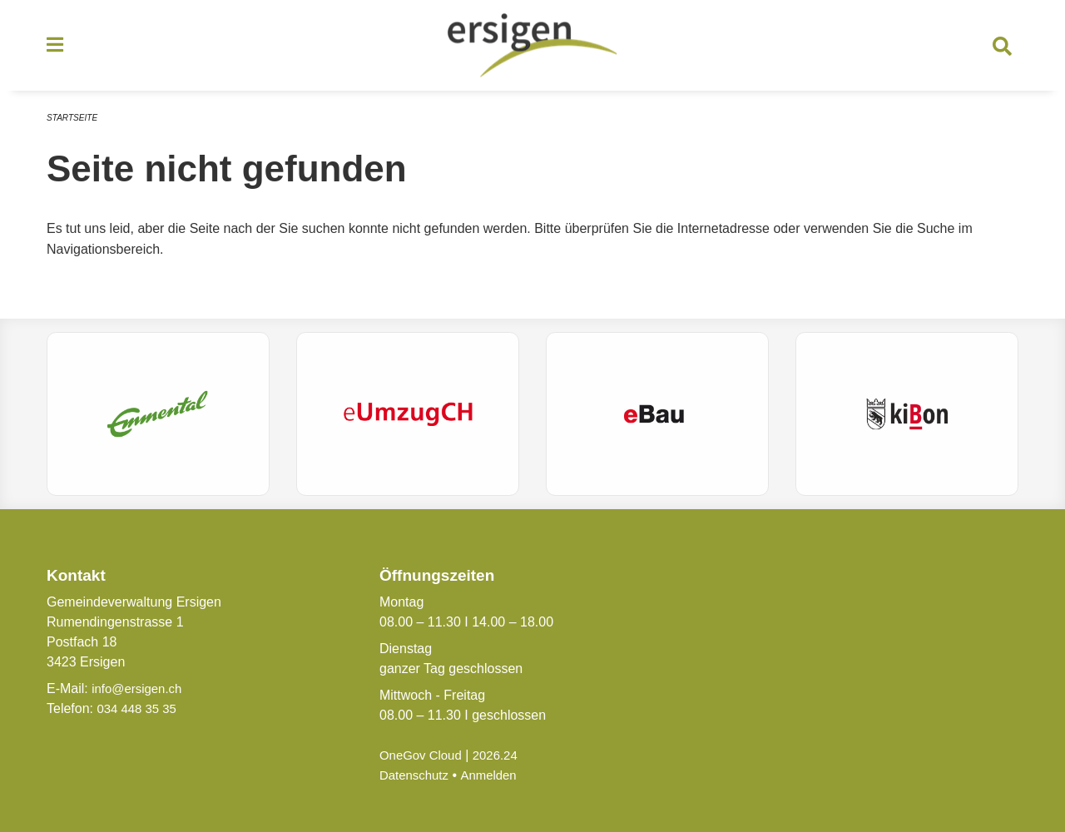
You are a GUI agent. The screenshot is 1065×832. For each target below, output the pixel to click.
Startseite (74, 123)
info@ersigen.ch (140, 688)
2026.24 (502, 755)
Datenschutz (416, 775)
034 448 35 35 (139, 708)
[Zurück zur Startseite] (532, 48)
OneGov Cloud (423, 755)
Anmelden (495, 775)
